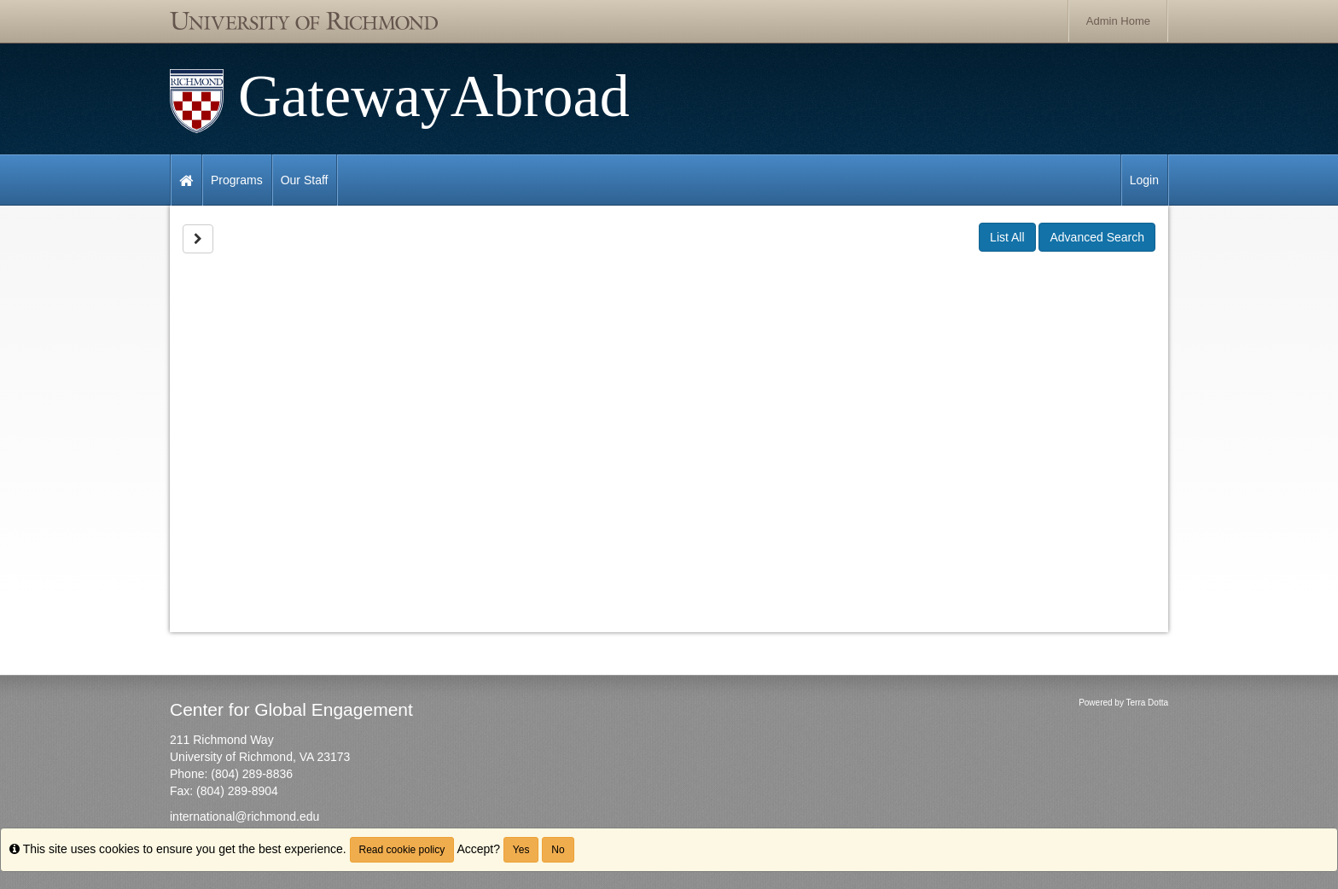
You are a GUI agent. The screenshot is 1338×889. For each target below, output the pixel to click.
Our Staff (305, 180)
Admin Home (1118, 21)
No (557, 850)
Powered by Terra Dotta (1123, 702)
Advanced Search (1097, 237)
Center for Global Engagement (291, 709)
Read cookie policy (402, 850)
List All (1007, 237)
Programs (237, 180)
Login (1144, 180)
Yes (521, 850)
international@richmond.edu (244, 816)
